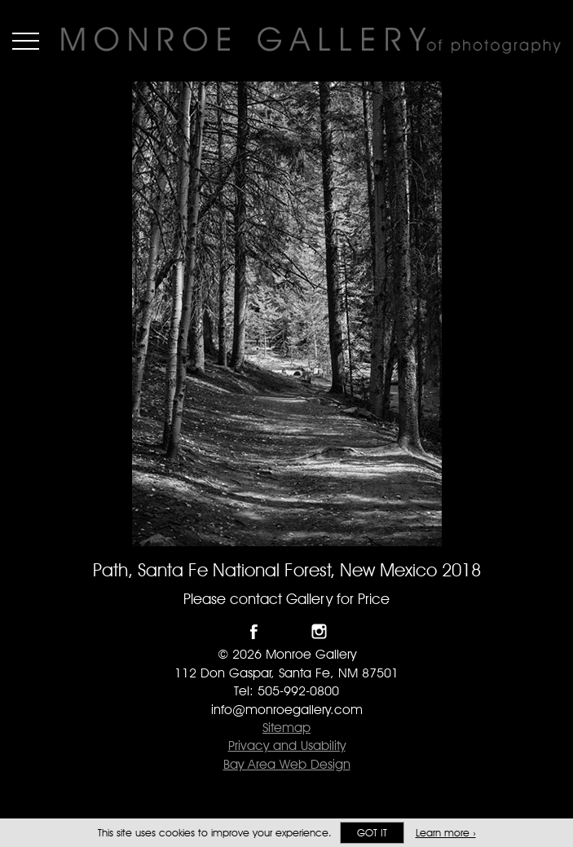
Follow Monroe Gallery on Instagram (319, 631)
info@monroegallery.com (287, 709)
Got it (372, 833)
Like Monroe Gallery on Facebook (254, 631)
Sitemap (286, 727)
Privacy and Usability (287, 745)
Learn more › (446, 833)
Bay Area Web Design (286, 764)
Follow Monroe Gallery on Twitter (286, 631)
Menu (25, 40)
